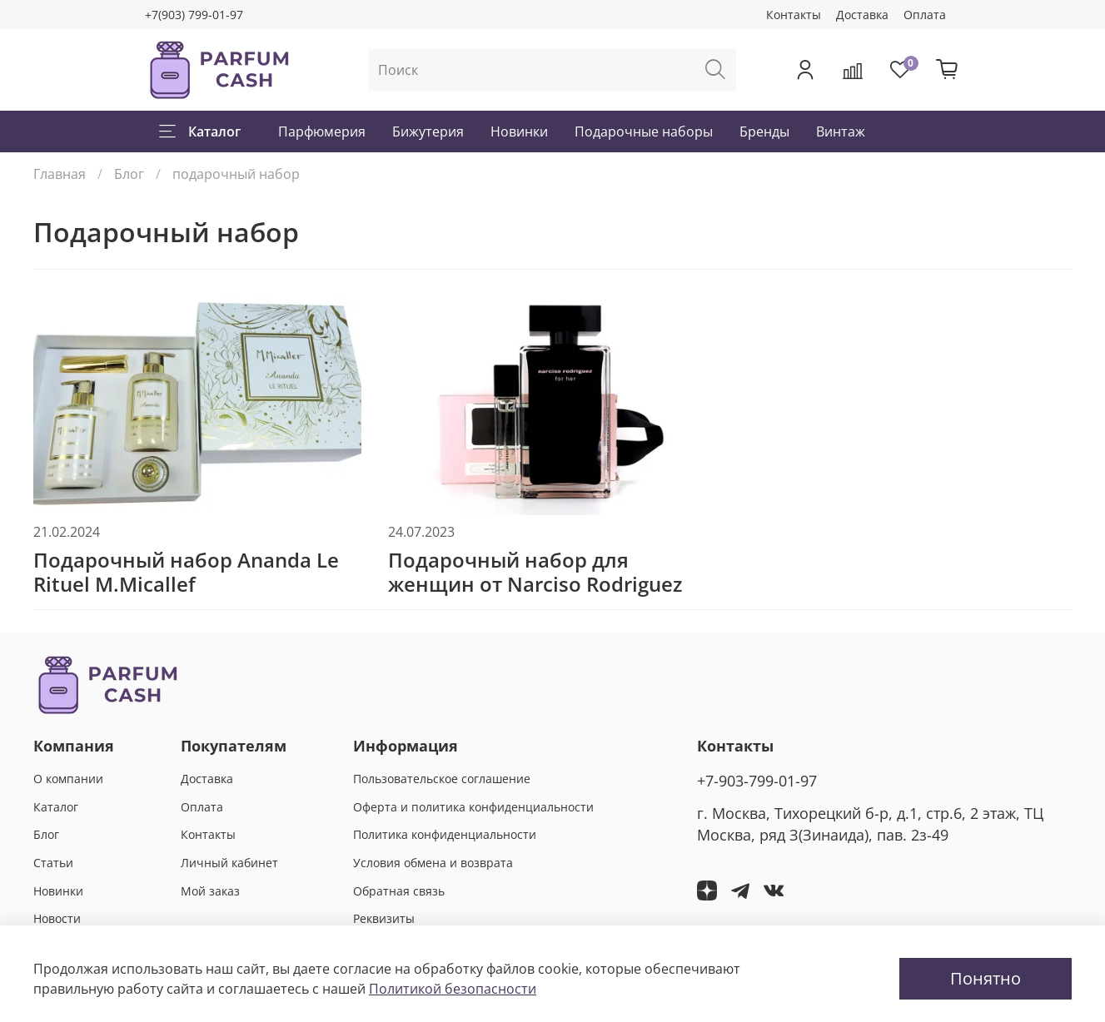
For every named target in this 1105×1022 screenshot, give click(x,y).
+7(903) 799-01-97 (194, 14)
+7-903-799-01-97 (757, 781)
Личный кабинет (229, 863)
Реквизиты (384, 918)
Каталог (200, 131)
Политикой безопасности (452, 989)
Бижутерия (428, 131)
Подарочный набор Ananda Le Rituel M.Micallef (186, 572)
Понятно (985, 978)
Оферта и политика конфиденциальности (473, 807)
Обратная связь (399, 891)
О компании (68, 778)
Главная (59, 174)
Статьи (53, 863)
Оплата (924, 14)
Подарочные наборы (644, 131)
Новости (57, 918)
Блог (129, 174)
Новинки (519, 131)
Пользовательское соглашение (441, 778)
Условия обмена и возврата (433, 863)
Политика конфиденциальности (444, 834)
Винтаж (840, 131)
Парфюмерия (322, 131)
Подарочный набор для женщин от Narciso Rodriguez (535, 572)
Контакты (793, 14)
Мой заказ (210, 891)
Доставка (862, 14)
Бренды (764, 131)
